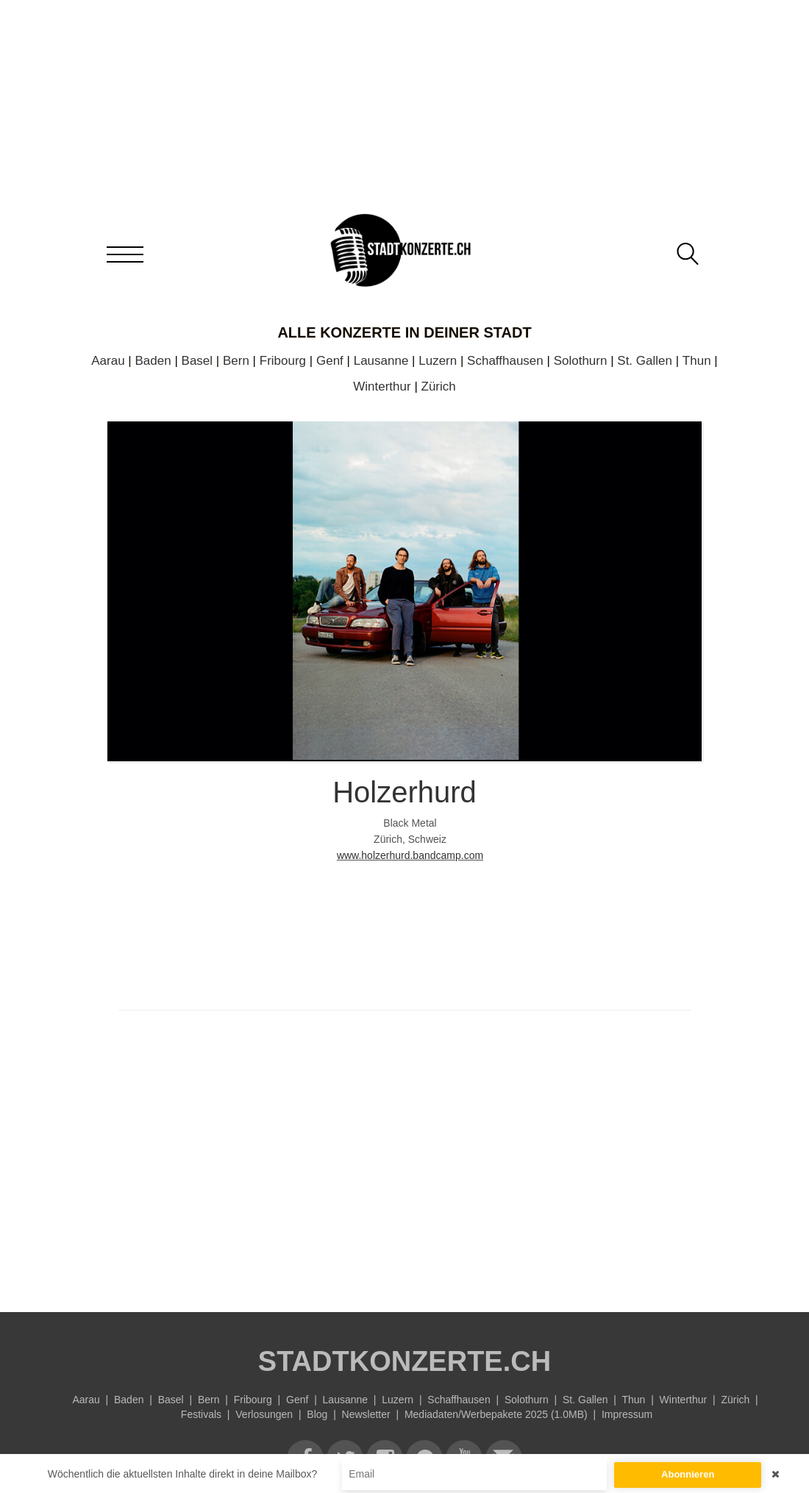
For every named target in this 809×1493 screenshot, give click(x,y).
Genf (329, 361)
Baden (153, 361)
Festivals (201, 1414)
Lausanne (381, 361)
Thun (697, 361)
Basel (197, 361)
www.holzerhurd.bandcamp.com (410, 855)
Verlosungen (264, 1414)
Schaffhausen (505, 361)
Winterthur (381, 386)
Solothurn (580, 361)
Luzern (437, 361)
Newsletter (366, 1414)
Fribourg (283, 361)
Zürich (438, 386)
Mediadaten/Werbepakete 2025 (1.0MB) (496, 1414)
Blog (317, 1414)
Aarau (107, 361)
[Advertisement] (404, 1158)
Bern (236, 361)
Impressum (627, 1414)
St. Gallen (644, 361)
